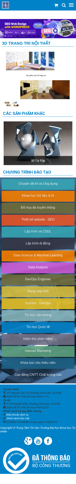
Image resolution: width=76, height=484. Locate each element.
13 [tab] (62, 36)
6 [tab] (34, 36)
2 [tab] (18, 36)
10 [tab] (50, 36)
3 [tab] (22, 36)
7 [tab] (38, 36)
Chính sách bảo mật (17, 418)
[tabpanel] (38, 28)
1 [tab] (14, 36)
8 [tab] (42, 36)
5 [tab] (30, 36)
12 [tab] (58, 36)
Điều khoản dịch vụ (17, 414)
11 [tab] (54, 36)
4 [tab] (26, 36)
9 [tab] (46, 36)
